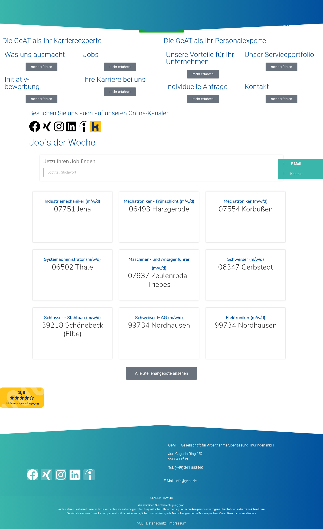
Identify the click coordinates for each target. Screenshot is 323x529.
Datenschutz (155, 523)
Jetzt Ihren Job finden (70, 161)
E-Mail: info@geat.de (180, 481)
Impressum (177, 523)
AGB (140, 523)
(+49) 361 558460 (189, 468)
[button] (300, 164)
